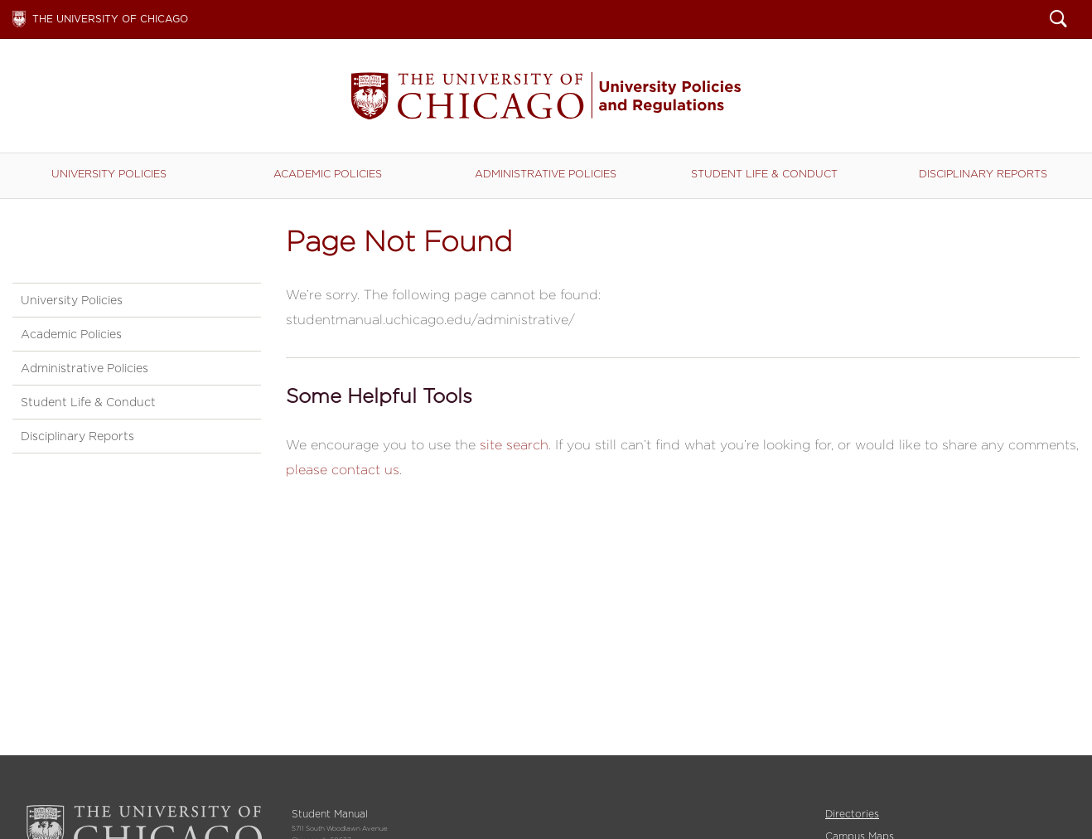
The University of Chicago (110, 18)
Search (1058, 20)
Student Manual (546, 95)
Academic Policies (327, 173)
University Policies (109, 173)
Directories (852, 813)
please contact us (342, 470)
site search (514, 445)
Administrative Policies (545, 173)
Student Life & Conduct (764, 173)
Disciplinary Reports (983, 173)
